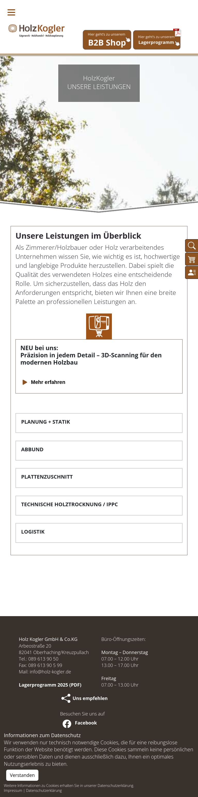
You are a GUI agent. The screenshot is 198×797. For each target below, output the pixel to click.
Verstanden (22, 775)
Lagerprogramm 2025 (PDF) (50, 685)
